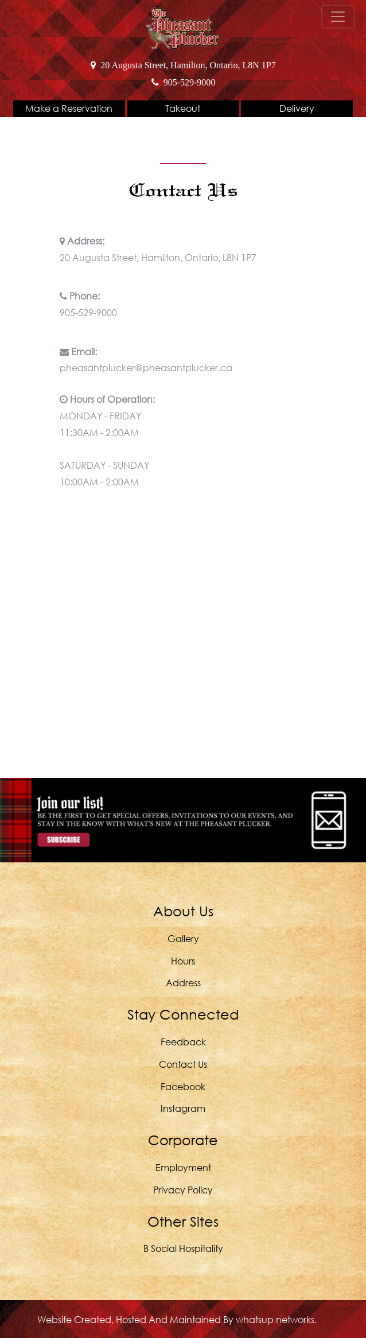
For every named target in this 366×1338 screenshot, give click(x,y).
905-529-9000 (183, 82)
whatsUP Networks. (276, 1319)
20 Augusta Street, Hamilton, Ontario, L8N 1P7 (183, 65)
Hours (183, 961)
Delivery (296, 108)
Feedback (183, 1042)
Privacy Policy (183, 1190)
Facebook (183, 1086)
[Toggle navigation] (338, 17)
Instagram (183, 1108)
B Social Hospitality (183, 1248)
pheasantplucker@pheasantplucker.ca (146, 367)
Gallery (183, 938)
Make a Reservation (68, 108)
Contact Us (183, 1064)
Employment (183, 1167)
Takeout (182, 108)
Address (183, 983)
